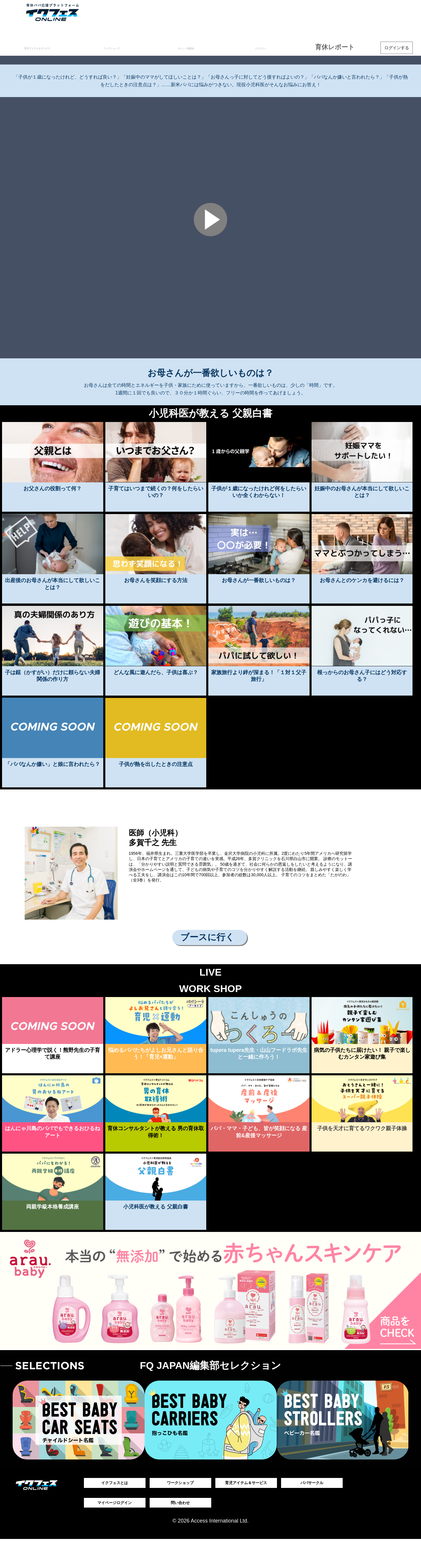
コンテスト (273, 47)
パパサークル (312, 1483)
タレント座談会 (205, 47)
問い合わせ (180, 1503)
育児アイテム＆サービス (50, 47)
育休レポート (342, 47)
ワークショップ (136, 47)
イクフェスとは (114, 1483)
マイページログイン (115, 1503)
